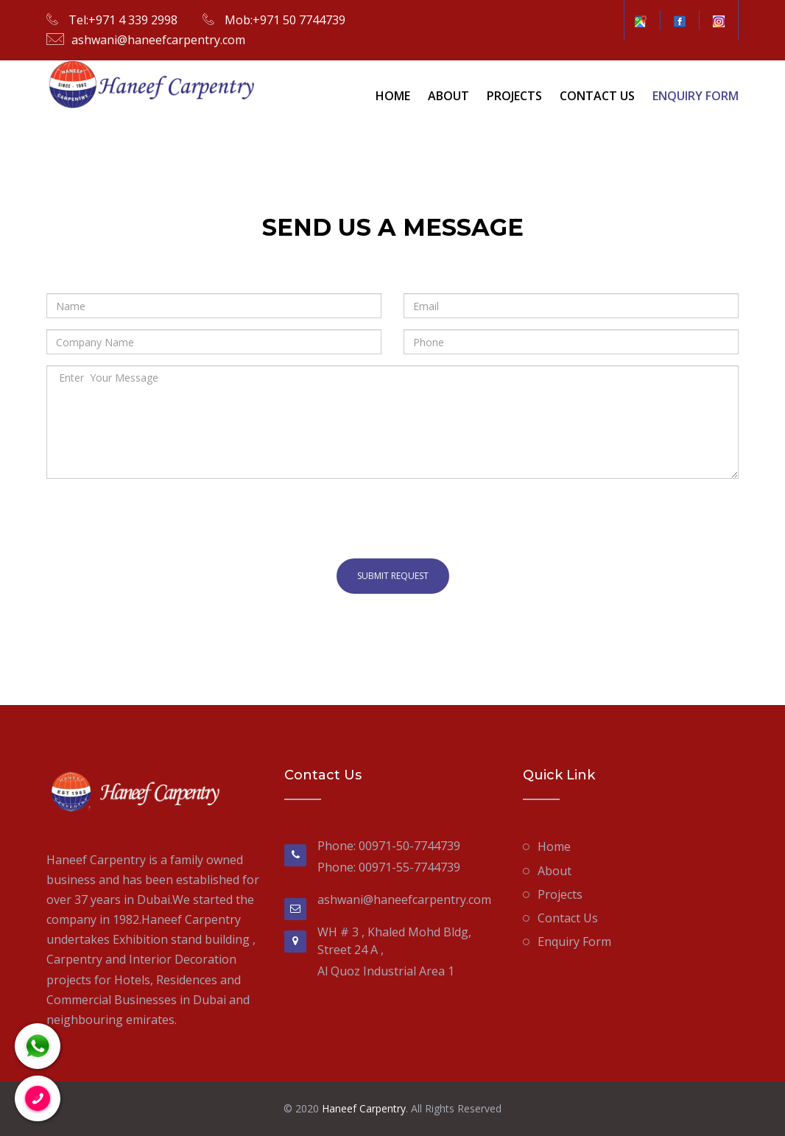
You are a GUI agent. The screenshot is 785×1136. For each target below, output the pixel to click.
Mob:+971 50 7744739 (283, 20)
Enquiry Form (695, 96)
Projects (514, 96)
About (448, 96)
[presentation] (158, 518)
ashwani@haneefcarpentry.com (158, 40)
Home (393, 96)
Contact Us (597, 96)
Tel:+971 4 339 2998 (121, 20)
